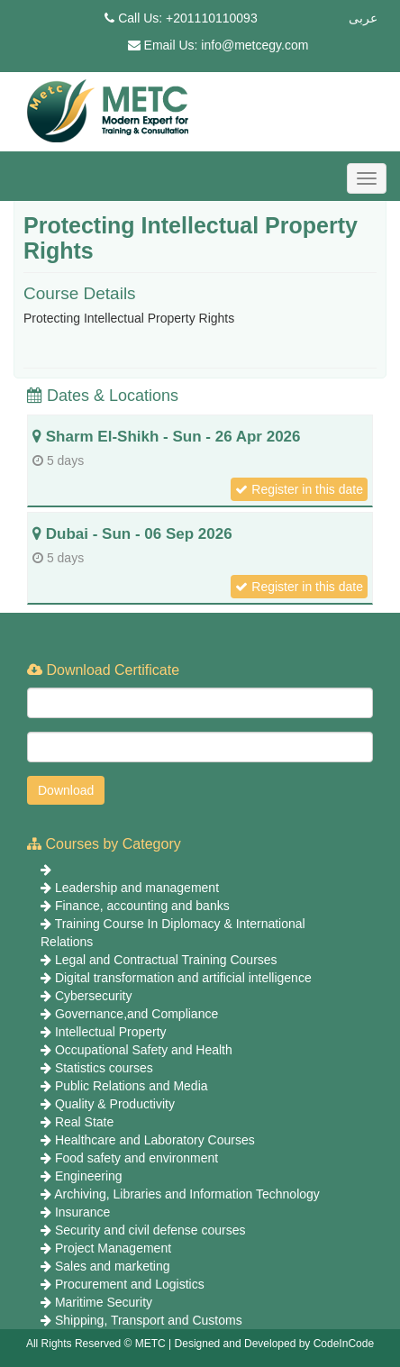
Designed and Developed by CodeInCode (275, 1343)
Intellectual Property (111, 1032)
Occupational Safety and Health (143, 1050)
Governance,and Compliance (136, 1014)
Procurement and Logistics (130, 1284)
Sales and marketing (112, 1266)
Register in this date (299, 489)
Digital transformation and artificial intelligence (183, 978)
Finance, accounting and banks (142, 905)
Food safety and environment (136, 1158)
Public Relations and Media (131, 1086)
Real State (84, 1122)
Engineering (89, 1176)
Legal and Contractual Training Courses (166, 959)
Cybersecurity (93, 996)
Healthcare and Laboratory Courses (155, 1140)
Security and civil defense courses (150, 1230)
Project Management (113, 1248)
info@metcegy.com (254, 45)
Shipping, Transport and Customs (148, 1320)
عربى (363, 18)
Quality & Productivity (115, 1104)
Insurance (82, 1212)
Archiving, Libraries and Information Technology (187, 1194)
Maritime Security (103, 1302)
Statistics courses (104, 1068)
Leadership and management (137, 887)
